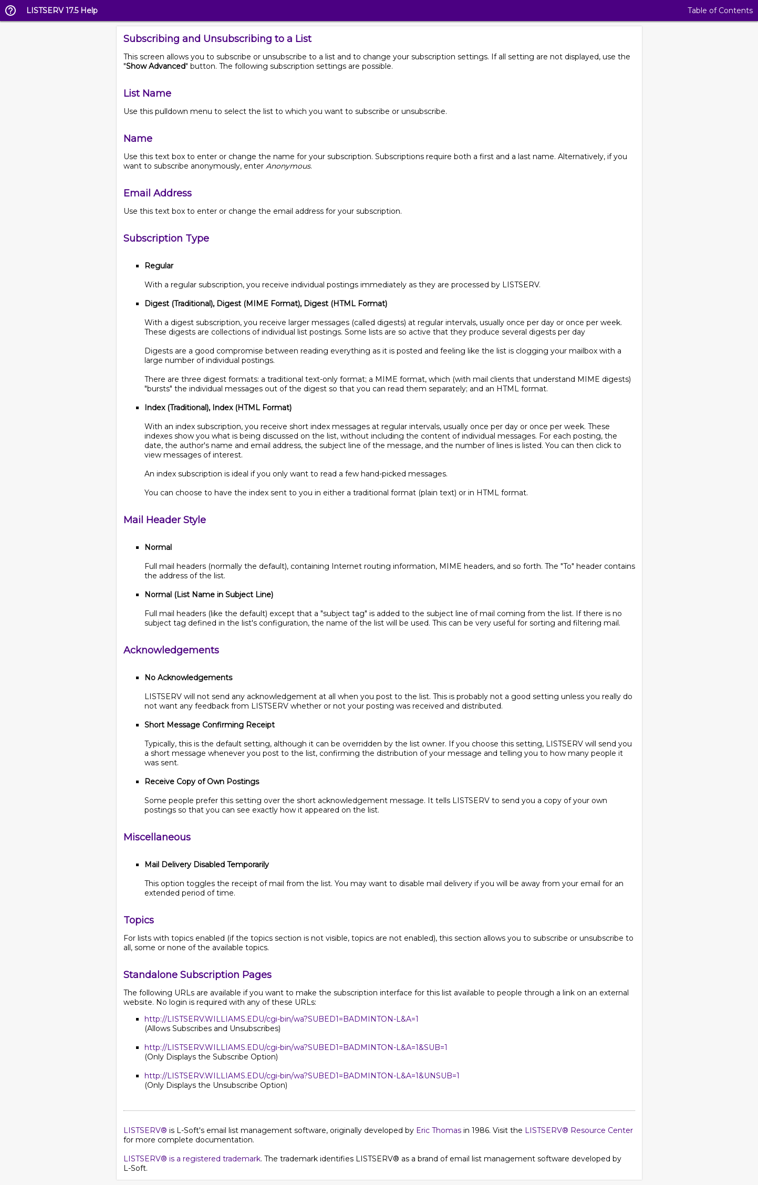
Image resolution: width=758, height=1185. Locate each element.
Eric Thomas (438, 1130)
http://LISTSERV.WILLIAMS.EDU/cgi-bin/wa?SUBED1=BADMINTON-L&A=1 (281, 1019)
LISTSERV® (145, 1130)
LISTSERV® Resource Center (579, 1130)
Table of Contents (720, 10)
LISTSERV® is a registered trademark (192, 1158)
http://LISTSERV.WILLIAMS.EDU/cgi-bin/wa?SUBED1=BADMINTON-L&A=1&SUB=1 (296, 1047)
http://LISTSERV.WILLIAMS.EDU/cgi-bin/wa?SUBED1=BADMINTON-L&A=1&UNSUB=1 (302, 1075)
